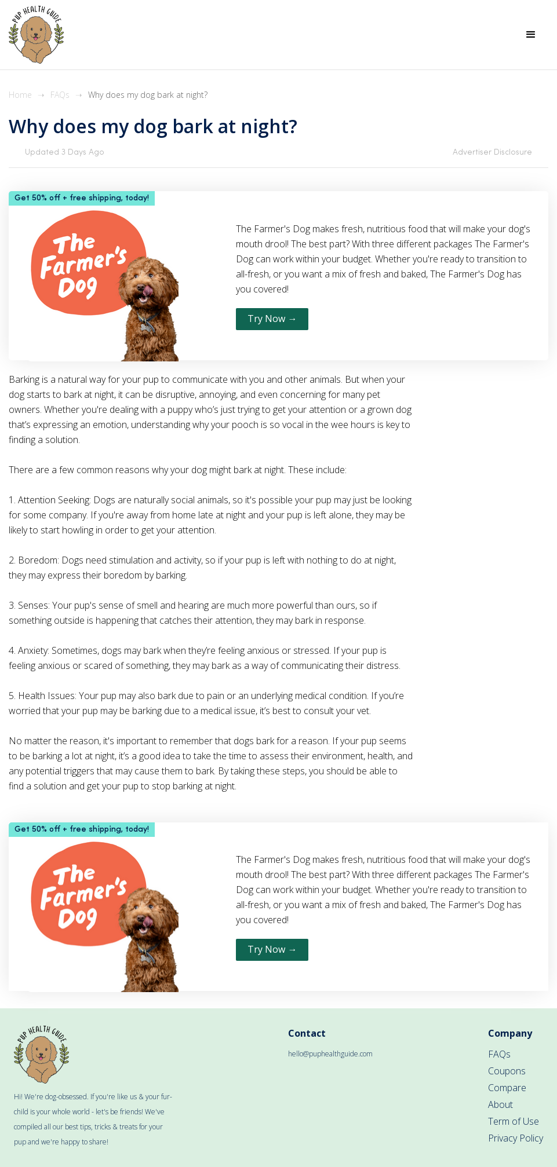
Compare (507, 1087)
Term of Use (513, 1121)
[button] (531, 34)
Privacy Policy (515, 1138)
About (500, 1104)
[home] (36, 35)
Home (20, 94)
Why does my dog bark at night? (147, 94)
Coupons (507, 1070)
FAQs (60, 94)
